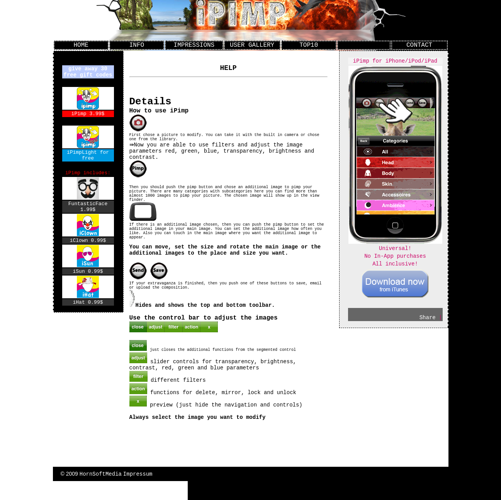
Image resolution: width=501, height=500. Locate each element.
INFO (136, 46)
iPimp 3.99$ (88, 116)
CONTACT (419, 46)
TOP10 (308, 46)
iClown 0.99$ (88, 251)
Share (427, 325)
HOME (80, 46)
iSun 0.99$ (88, 283)
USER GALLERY (252, 46)
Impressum (138, 492)
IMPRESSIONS (194, 46)
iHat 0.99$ (88, 315)
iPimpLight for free (88, 160)
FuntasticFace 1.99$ (87, 216)
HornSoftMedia (101, 492)
